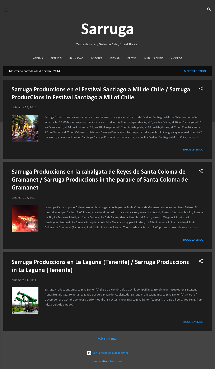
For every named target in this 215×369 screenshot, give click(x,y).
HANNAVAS (76, 58)
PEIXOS (131, 58)
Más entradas (107, 339)
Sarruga (107, 29)
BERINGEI (56, 58)
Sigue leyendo (193, 149)
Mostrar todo (195, 71)
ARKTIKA (38, 58)
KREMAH (114, 58)
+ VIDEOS (176, 58)
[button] (200, 89)
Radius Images (116, 361)
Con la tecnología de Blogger (107, 353)
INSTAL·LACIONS (153, 58)
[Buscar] (209, 9)
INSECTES (96, 58)
